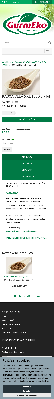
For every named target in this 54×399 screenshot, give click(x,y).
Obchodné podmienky (12, 324)
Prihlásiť (5, 2)
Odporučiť (27, 170)
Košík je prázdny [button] (42, 2)
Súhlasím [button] (27, 387)
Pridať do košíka (27, 119)
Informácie (27, 157)
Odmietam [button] (27, 391)
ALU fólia (43, 238)
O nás (4, 317)
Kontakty (6, 328)
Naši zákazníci (8, 321)
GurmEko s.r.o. (7, 62)
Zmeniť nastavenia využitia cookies (18, 340)
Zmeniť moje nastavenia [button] (27, 395)
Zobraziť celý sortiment (27, 296)
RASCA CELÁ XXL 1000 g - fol (16, 277)
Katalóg (18, 62)
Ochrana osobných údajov (15, 332)
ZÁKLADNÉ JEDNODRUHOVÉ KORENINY (22, 232)
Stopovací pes (27, 176)
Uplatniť (7, 150)
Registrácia (15, 2)
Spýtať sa (27, 163)
